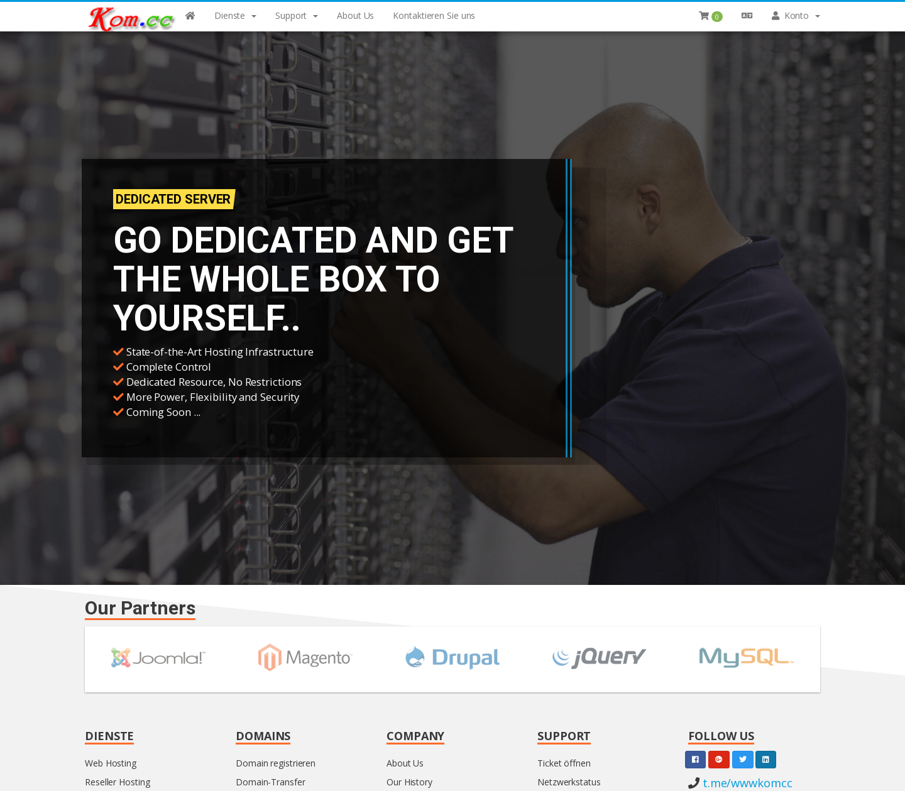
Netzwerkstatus (569, 782)
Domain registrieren (275, 763)
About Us (405, 763)
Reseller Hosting (117, 782)
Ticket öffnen (564, 763)
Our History (409, 782)
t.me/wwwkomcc (746, 782)
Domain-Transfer (270, 782)
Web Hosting (110, 763)
